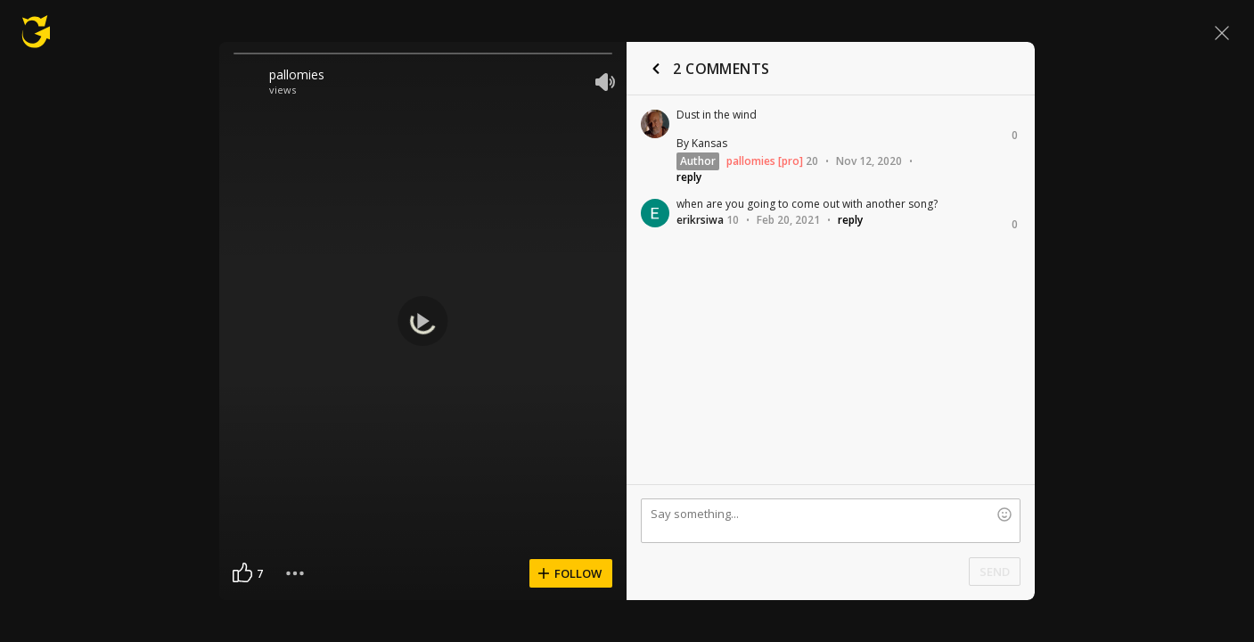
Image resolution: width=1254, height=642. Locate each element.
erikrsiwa (700, 219)
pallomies (296, 74)
